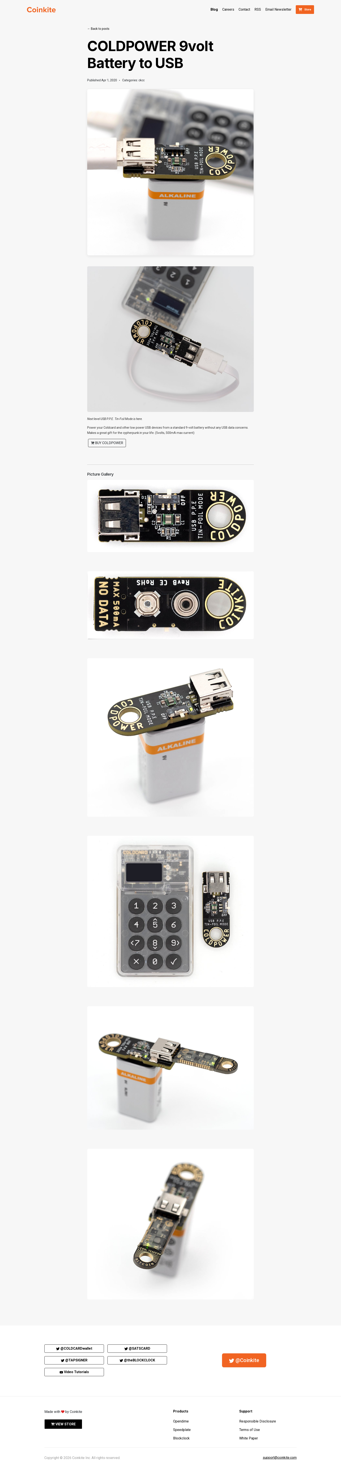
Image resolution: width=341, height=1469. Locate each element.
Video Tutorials (74, 1372)
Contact (244, 9)
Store (305, 9)
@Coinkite (244, 1360)
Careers (228, 9)
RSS (257, 9)
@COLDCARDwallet (74, 1348)
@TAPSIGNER (74, 1360)
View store (63, 1424)
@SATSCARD (137, 1348)
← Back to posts (98, 28)
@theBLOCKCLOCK (137, 1360)
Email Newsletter (278, 9)
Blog (214, 9)
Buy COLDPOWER (107, 443)
